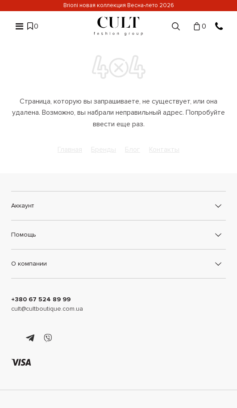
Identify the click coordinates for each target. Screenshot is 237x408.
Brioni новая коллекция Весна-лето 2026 (118, 5)
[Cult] (118, 26)
